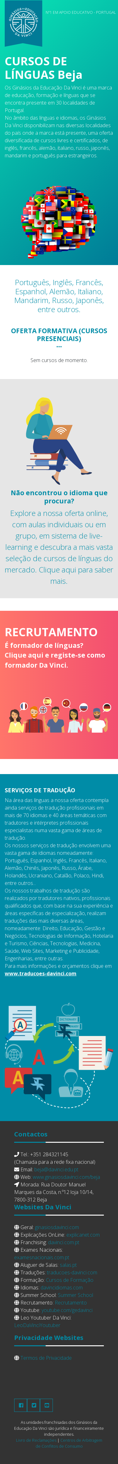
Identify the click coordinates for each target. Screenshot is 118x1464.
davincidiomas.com (62, 1287)
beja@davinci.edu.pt (56, 1169)
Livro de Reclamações (36, 1440)
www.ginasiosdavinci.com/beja (66, 1177)
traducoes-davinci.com (72, 1272)
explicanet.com (83, 1234)
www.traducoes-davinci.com (40, 973)
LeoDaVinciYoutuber (37, 1325)
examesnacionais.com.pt (41, 1257)
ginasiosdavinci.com (57, 1227)
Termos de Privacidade (46, 1357)
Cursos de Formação (69, 1280)
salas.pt (68, 1264)
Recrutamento (71, 1302)
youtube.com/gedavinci (67, 1310)
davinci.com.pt (63, 1242)
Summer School (75, 1295)
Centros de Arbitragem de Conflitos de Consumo (69, 1443)
